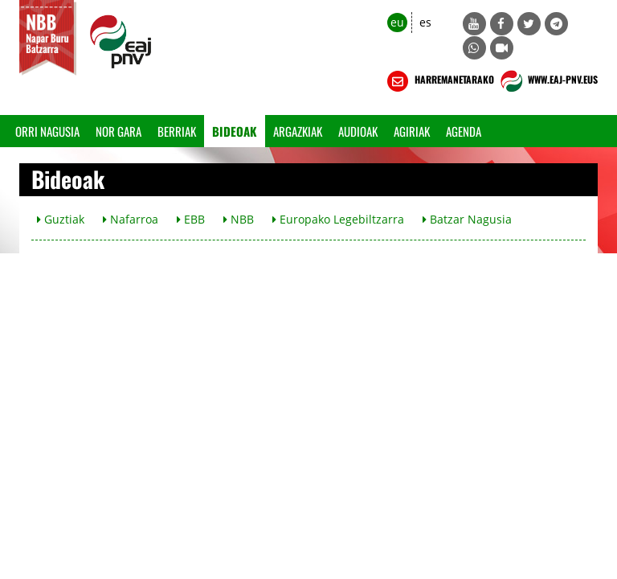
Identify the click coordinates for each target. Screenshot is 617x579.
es (425, 22)
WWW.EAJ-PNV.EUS (547, 81)
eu (397, 22)
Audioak (358, 131)
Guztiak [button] (60, 219)
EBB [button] (191, 219)
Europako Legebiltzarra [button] (338, 219)
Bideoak (234, 131)
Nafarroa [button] (130, 219)
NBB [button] (238, 219)
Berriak (176, 131)
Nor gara (118, 131)
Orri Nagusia (47, 131)
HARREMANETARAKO (439, 81)
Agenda (463, 131)
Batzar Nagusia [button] (467, 219)
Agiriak (412, 131)
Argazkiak (297, 131)
